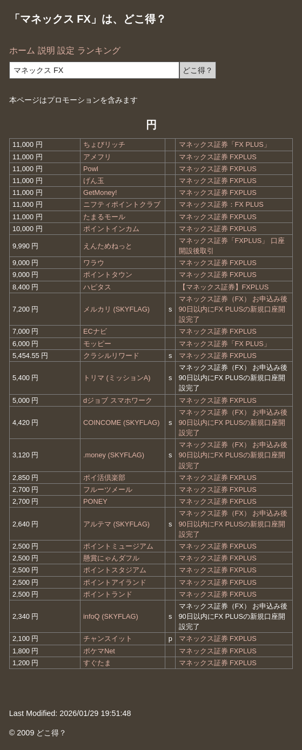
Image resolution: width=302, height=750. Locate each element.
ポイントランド (107, 594)
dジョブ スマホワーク (117, 400)
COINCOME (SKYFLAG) (121, 422)
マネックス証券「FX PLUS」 (225, 144)
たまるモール (104, 217)
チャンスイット (107, 638)
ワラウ (93, 263)
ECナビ (95, 331)
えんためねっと (107, 246)
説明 (46, 50)
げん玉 (93, 181)
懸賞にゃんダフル (111, 558)
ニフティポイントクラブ (121, 204)
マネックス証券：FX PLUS (221, 204)
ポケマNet (99, 651)
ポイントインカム (111, 229)
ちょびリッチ (104, 144)
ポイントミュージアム (118, 546)
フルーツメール (107, 489)
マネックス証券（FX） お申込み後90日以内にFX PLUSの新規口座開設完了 (233, 309)
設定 (66, 50)
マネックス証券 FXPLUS (218, 157)
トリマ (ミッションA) (117, 378)
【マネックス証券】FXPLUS (224, 287)
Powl (90, 169)
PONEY (95, 501)
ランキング (98, 50)
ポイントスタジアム (114, 570)
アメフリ (97, 157)
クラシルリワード (111, 356)
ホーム (22, 50)
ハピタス (97, 287)
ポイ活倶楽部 (104, 478)
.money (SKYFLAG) (113, 455)
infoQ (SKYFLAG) (110, 616)
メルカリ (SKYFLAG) (116, 309)
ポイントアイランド (114, 582)
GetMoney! (100, 192)
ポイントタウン (107, 275)
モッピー (97, 344)
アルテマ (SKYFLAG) (116, 524)
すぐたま (97, 663)
